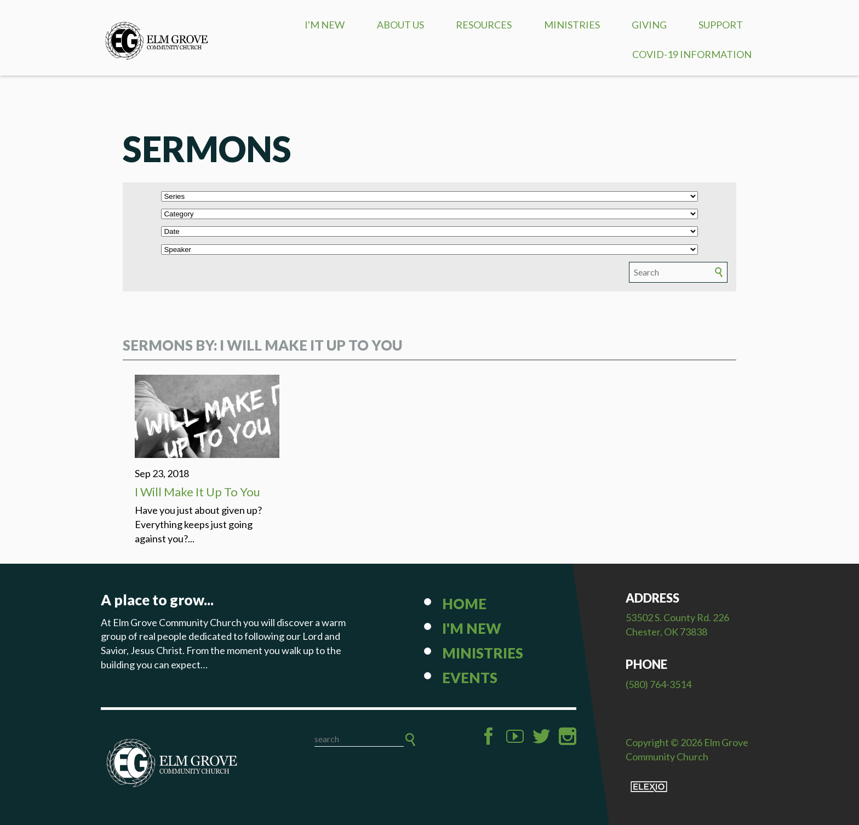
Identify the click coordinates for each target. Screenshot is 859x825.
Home (464, 603)
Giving (649, 25)
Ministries (572, 25)
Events (469, 677)
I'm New (325, 25)
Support (720, 25)
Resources (484, 25)
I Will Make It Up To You (197, 491)
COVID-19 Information (692, 54)
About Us (400, 25)
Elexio (649, 786)
